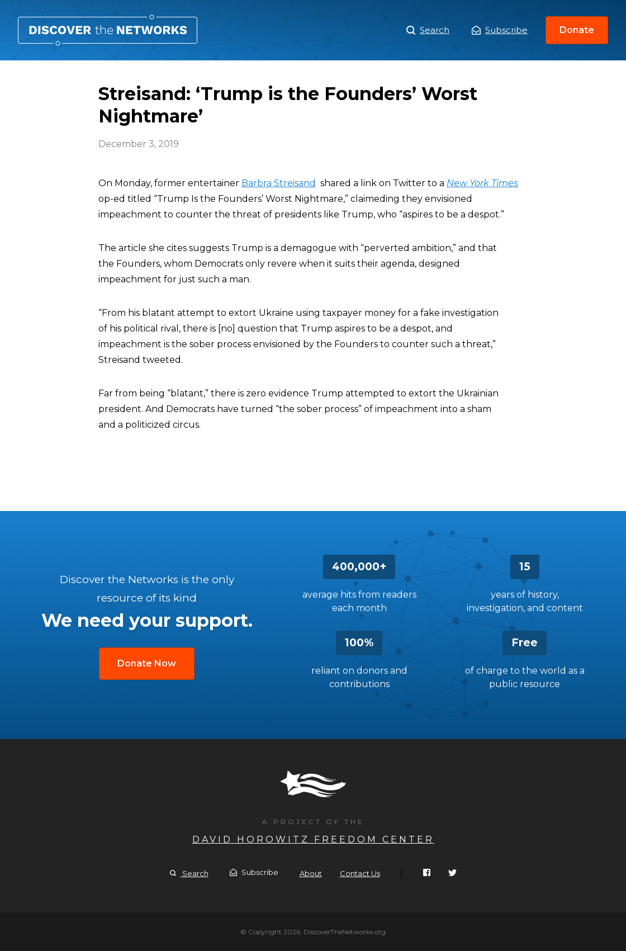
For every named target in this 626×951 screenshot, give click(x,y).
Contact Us (360, 873)
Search (427, 30)
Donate (576, 30)
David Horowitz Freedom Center (313, 839)
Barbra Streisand (278, 183)
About (311, 873)
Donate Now (146, 663)
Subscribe (500, 30)
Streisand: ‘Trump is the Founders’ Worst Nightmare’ (107, 30)
